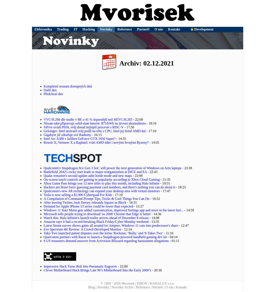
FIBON (142, 283)
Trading (63, 29)
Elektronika (43, 29)
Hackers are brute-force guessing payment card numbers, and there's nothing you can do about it (109, 187)
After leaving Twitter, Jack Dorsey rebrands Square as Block (85, 202)
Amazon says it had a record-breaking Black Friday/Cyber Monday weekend (96, 221)
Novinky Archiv (123, 287)
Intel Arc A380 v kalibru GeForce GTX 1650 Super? (80, 138)
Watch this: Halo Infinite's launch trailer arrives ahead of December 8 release (96, 218)
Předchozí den (53, 94)
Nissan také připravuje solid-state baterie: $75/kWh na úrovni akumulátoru (95, 123)
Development (202, 29)
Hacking (89, 29)
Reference (124, 29)
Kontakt (174, 29)
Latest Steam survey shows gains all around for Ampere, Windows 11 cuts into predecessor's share (111, 225)
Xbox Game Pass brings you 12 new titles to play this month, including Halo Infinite (102, 183)
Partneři (143, 29)
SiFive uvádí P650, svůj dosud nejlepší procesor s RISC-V (84, 127)
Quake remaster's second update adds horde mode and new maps (88, 175)
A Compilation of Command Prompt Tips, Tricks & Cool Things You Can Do (97, 198)
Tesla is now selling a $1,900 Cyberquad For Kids (78, 195)
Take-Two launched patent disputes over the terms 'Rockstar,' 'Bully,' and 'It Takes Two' (103, 233)
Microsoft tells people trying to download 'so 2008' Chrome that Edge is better (97, 214)
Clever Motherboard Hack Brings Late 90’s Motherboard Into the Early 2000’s (97, 270)
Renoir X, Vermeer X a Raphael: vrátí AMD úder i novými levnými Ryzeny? (96, 142)
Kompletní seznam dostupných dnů (68, 86)
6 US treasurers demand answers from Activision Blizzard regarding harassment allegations (106, 241)
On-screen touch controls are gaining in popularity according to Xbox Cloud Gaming (102, 179)
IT (75, 29)
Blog (91, 287)
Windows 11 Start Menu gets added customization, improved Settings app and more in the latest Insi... (113, 210)
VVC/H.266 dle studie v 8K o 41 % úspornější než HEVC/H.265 (88, 119)
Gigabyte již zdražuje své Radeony (67, 135)
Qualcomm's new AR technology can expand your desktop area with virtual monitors (102, 191)
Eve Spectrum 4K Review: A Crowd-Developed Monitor (82, 229)
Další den (50, 90)
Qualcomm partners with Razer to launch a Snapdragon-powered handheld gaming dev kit (105, 237)
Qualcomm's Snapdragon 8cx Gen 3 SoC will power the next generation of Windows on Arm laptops (113, 168)
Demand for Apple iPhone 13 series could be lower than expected (88, 206)
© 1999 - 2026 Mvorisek (118, 283)
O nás (158, 29)
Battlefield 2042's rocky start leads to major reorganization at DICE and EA (95, 172)
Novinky (106, 29)
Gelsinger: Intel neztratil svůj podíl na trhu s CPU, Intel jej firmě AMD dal (95, 131)
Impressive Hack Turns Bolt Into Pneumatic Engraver (80, 266)
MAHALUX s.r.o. (162, 283)
